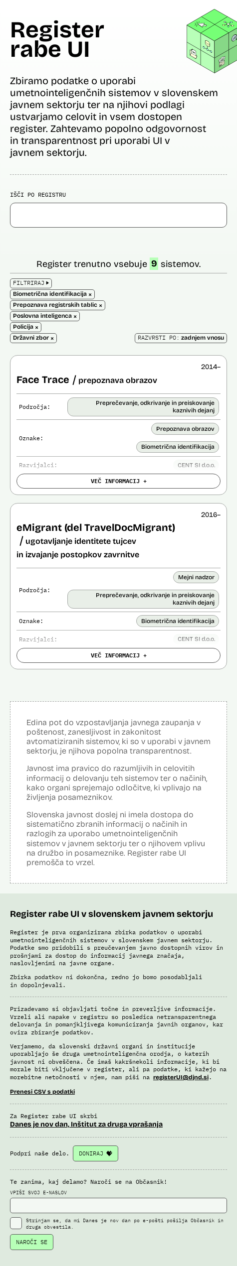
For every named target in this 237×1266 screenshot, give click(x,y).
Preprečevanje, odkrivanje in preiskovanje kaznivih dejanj (155, 406)
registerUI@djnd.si (181, 1077)
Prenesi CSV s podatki (42, 1091)
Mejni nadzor (196, 577)
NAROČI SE (31, 1242)
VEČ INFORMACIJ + (119, 481)
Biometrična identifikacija (178, 446)
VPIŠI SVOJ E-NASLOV (118, 1201)
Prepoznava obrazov (185, 428)
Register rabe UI (57, 39)
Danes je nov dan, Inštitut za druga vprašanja (86, 1124)
